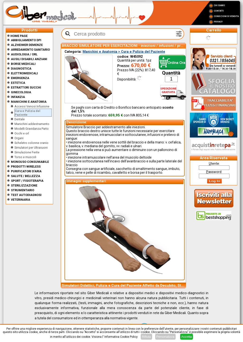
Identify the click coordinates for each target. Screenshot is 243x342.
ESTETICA (18, 82)
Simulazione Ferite (26, 152)
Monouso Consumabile (30, 162)
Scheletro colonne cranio (31, 143)
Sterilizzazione (24, 185)
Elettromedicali (24, 73)
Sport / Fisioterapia (27, 180)
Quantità (171, 73)
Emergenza (20, 78)
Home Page (17, 36)
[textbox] (122, 34)
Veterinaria (20, 199)
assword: (214, 172)
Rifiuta (146, 336)
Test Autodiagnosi (26, 195)
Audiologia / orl (24, 54)
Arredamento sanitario (30, 49)
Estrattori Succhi (26, 87)
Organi (18, 138)
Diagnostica (21, 68)
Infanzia (18, 97)
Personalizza (165, 336)
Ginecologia (21, 92)
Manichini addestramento (31, 124)
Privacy (218, 22)
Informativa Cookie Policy (121, 336)
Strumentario (22, 190)
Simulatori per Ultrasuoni (31, 147)
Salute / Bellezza (25, 176)
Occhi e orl (21, 133)
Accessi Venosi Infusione (31, 106)
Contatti (219, 11)
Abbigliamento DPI (26, 40)
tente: (214, 163)
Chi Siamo (219, 5)
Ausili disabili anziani (29, 59)
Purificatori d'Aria (26, 171)
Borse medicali (23, 64)
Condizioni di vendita (226, 16)
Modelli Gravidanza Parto (31, 128)
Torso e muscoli (25, 157)
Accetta (186, 336)
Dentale (19, 119)
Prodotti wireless (26, 166)
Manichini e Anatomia (29, 101)
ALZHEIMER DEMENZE (27, 45)
